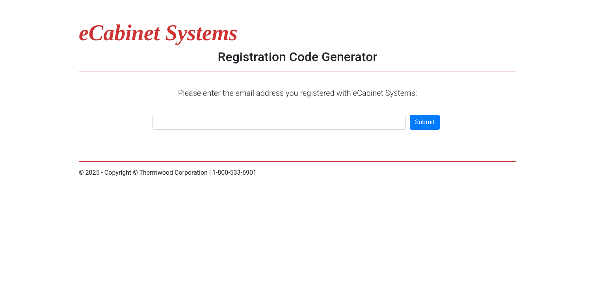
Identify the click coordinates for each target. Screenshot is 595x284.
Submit (425, 122)
